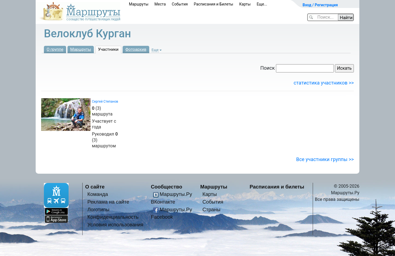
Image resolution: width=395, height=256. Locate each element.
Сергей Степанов (105, 101)
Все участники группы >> (325, 159)
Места (160, 4)
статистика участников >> (324, 83)
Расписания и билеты (277, 187)
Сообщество (166, 187)
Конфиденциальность (113, 217)
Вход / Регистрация (320, 5)
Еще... (262, 4)
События (180, 4)
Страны (211, 209)
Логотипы (98, 209)
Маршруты (138, 4)
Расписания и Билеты (213, 4)
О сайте (95, 187)
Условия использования (115, 224)
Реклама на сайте (108, 202)
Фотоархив (135, 49)
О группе (55, 49)
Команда (97, 194)
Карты (245, 4)
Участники (108, 49)
